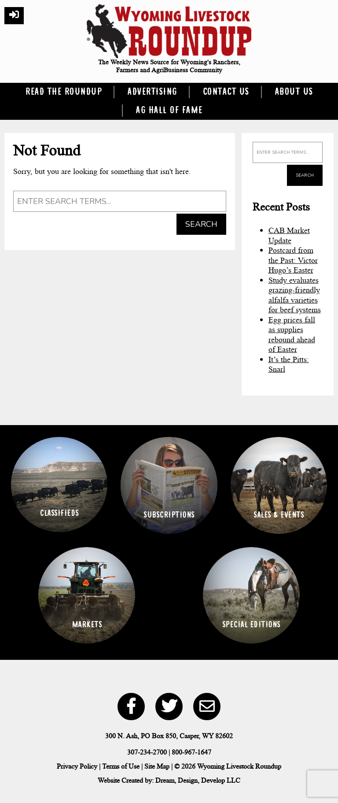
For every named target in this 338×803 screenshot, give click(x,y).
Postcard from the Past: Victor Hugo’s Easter (293, 260)
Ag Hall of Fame (169, 110)
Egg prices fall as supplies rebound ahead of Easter (291, 335)
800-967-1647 (191, 752)
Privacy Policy (77, 766)
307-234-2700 (147, 752)
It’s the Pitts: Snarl (288, 364)
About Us (294, 92)
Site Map (156, 766)
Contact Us (225, 92)
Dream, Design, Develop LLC (197, 780)
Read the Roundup (63, 92)
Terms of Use (121, 766)
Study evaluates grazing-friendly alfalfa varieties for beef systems (294, 295)
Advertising (152, 92)
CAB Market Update (289, 235)
